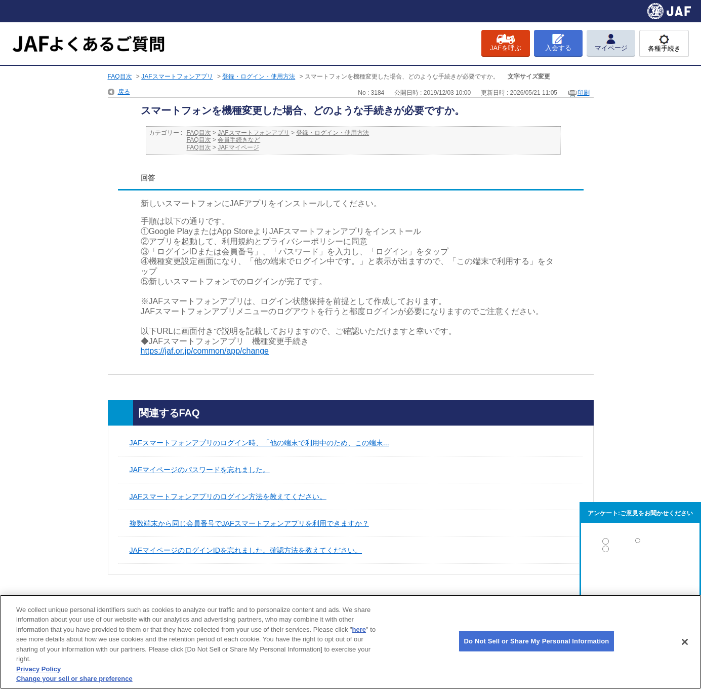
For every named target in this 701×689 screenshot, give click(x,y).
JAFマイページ (238, 147)
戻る (124, 91)
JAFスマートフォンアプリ (177, 76)
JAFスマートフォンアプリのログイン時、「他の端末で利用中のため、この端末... (259, 443)
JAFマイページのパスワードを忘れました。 (200, 470)
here (359, 629)
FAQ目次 (120, 76)
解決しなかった (640, 577)
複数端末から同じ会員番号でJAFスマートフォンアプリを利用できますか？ (249, 523)
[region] (350, 642)
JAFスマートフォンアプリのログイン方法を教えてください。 (228, 496)
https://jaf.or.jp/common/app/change (205, 351)
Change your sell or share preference (74, 678)
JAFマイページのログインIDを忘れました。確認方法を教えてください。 (246, 550)
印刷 (584, 92)
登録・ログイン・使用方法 (258, 76)
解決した (640, 543)
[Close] (685, 642)
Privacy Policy (38, 669)
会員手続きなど (239, 139)
